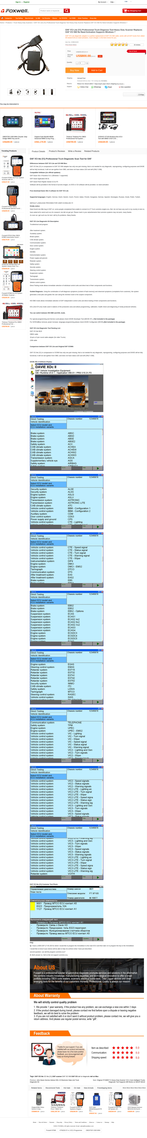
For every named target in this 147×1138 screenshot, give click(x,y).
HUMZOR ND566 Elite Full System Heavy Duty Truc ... (11, 265)
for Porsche (46, 18)
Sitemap (107, 1122)
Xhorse (54, 18)
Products (9, 23)
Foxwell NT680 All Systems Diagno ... (76, 1108)
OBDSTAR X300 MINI (93, 1130)
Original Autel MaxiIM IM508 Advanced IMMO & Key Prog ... (44, 137)
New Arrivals (29, 18)
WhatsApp (97, 87)
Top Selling (19, 18)
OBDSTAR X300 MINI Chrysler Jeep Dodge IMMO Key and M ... (15, 137)
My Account (102, 2)
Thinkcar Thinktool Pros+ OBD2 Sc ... (57, 1108)
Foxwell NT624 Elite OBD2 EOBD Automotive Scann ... (11, 236)
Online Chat (84, 87)
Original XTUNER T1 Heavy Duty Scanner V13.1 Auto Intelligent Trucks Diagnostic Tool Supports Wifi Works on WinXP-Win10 (121, 1081)
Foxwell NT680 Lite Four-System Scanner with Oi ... (13, 178)
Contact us (99, 1122)
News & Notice (43, 1122)
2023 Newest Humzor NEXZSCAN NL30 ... (135, 1108)
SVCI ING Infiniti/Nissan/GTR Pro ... (95, 1109)
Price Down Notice (70, 44)
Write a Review (74, 151)
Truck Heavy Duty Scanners (22, 23)
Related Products (91, 151)
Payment (51, 1122)
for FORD (72, 18)
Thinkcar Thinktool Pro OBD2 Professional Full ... (12, 323)
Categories (8, 18)
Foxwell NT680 (51, 1130)
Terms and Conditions (81, 1122)
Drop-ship (93, 18)
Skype (109, 87)
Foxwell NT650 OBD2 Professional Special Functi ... (12, 207)
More (124, 1088)
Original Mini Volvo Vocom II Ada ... (37, 1108)
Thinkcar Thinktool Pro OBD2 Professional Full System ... (76, 137)
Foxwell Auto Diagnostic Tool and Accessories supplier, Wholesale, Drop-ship (19, 11)
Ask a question (126, 87)
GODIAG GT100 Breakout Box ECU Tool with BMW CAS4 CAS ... (110, 137)
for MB (38, 18)
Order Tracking (82, 18)
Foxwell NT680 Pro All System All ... (114, 1108)
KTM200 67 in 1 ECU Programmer (71, 1130)
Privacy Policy (68, 1122)
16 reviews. (137, 45)
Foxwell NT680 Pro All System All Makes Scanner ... (12, 294)
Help (111, 2)
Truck (60, 159)
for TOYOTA (63, 18)
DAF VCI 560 (66, 1076)
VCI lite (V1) (48, 1076)
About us (91, 1122)
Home (3, 18)
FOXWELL (61, 1126)
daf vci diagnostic (84, 1076)
